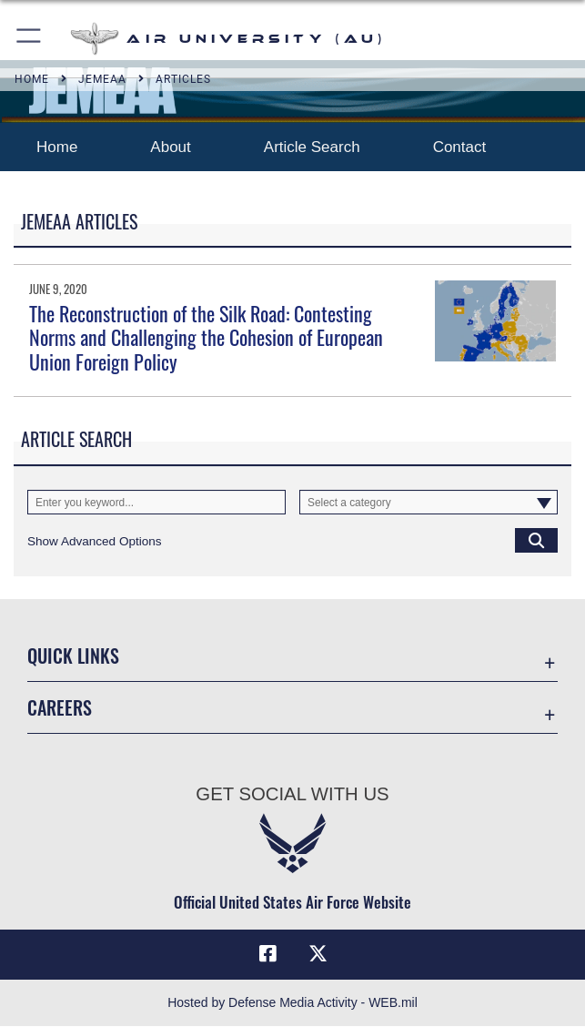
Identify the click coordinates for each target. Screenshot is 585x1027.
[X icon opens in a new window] (317, 954)
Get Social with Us (292, 794)
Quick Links (73, 655)
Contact (461, 147)
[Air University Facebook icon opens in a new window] (267, 954)
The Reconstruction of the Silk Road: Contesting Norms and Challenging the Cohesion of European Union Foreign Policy (206, 337)
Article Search (312, 147)
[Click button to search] (536, 540)
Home (56, 147)
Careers (59, 707)
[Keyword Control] (156, 502)
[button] (29, 38)
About (170, 147)
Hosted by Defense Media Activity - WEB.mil (292, 1003)
